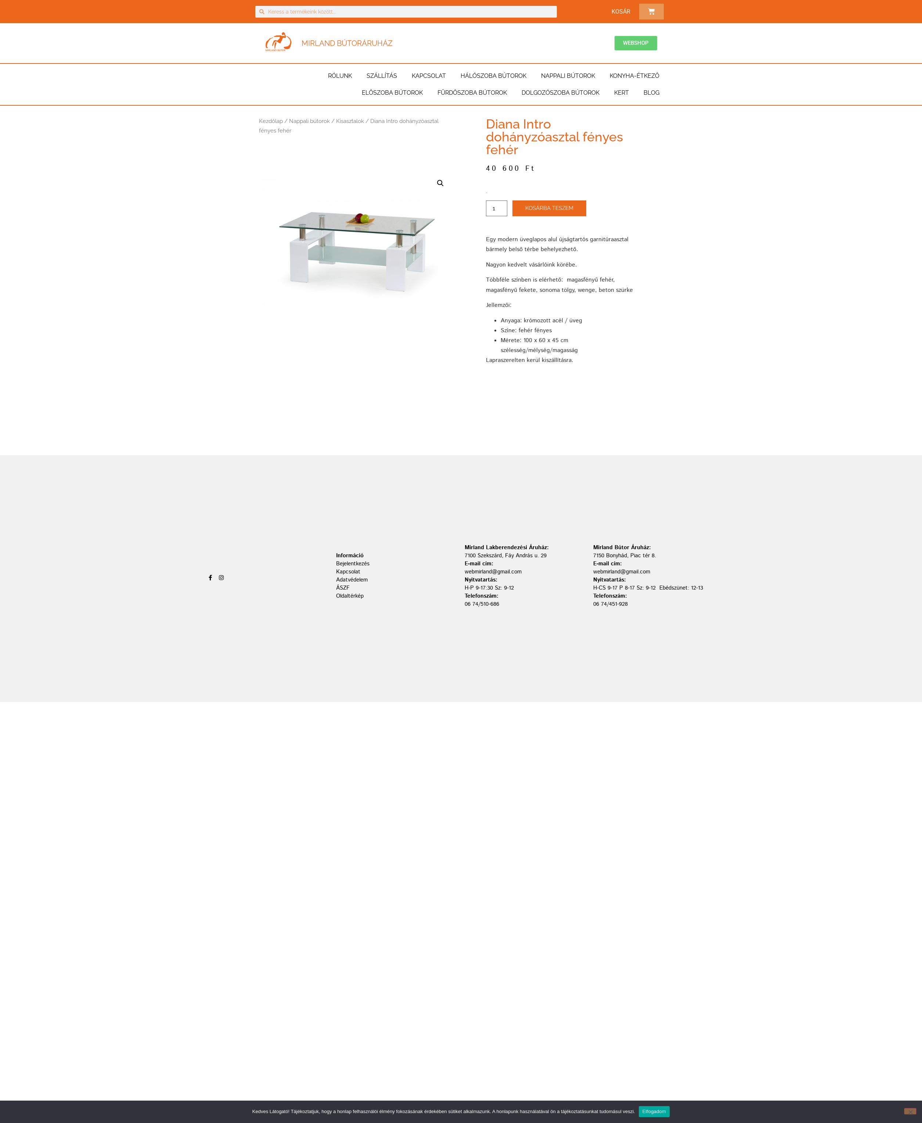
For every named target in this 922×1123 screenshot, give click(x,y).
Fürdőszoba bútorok (472, 92)
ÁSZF (343, 588)
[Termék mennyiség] (496, 208)
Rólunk (340, 75)
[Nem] (910, 1111)
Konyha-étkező (634, 75)
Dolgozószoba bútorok (560, 92)
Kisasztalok (350, 121)
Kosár (621, 11)
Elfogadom (654, 1111)
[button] (440, 183)
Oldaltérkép (350, 596)
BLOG (651, 92)
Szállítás (382, 75)
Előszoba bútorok (392, 92)
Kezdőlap (271, 121)
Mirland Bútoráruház (347, 43)
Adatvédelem (352, 580)
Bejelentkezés (353, 564)
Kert (621, 92)
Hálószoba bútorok (493, 75)
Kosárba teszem (549, 208)
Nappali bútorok (568, 75)
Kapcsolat (429, 75)
